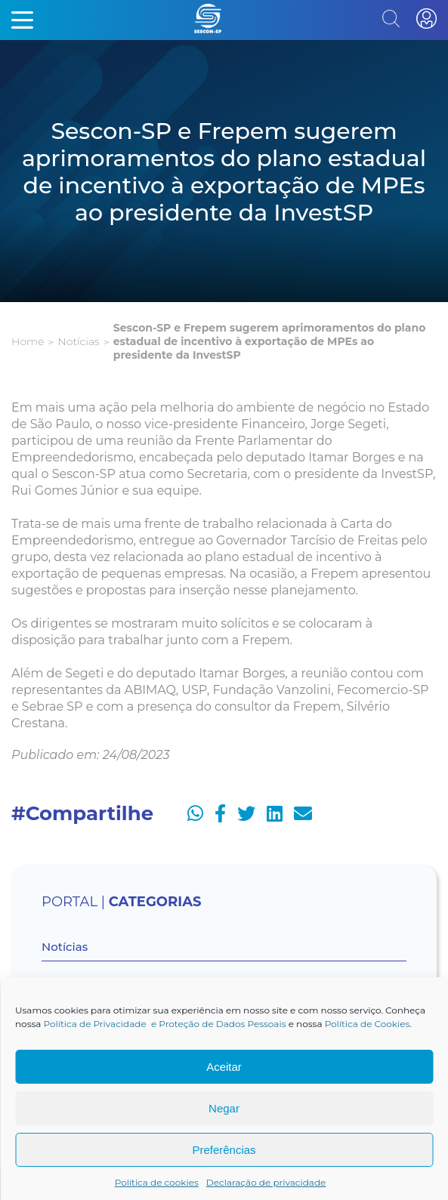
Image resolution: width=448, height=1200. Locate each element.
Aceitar (224, 1066)
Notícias (78, 341)
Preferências (223, 1149)
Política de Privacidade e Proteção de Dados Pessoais (165, 1023)
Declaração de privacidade (266, 1182)
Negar (224, 1108)
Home (27, 341)
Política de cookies (157, 1182)
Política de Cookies (367, 1023)
